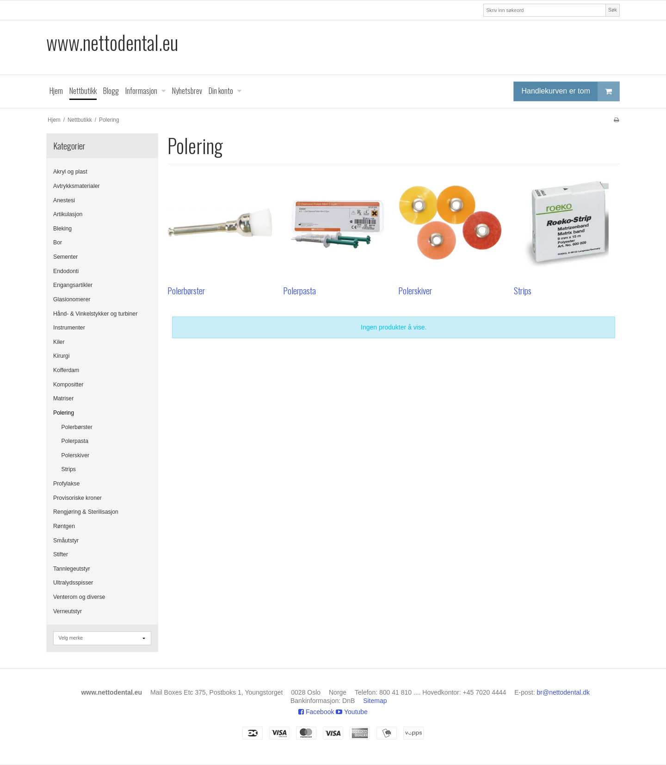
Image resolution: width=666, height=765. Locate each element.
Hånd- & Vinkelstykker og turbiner (95, 314)
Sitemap (375, 700)
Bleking (62, 228)
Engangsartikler (72, 285)
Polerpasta (75, 441)
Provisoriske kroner (77, 498)
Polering (63, 413)
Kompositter (68, 384)
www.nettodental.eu (112, 42)
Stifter (60, 554)
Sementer (65, 257)
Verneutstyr (67, 611)
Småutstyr (66, 540)
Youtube (352, 711)
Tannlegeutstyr (71, 569)
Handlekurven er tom (570, 91)
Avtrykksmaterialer (76, 186)
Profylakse (66, 483)
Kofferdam (66, 370)
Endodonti (66, 271)
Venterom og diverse (79, 597)
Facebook (316, 711)
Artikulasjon (67, 214)
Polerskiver (76, 455)
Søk (612, 9)
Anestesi (64, 200)
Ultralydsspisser (73, 582)
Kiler (59, 342)
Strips (69, 469)
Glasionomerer (71, 299)
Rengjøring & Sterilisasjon (85, 512)
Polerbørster (77, 427)
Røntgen (64, 526)
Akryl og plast (70, 171)
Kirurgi (61, 356)
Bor (57, 242)
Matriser (63, 398)
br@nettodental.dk (563, 692)
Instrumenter (69, 327)
